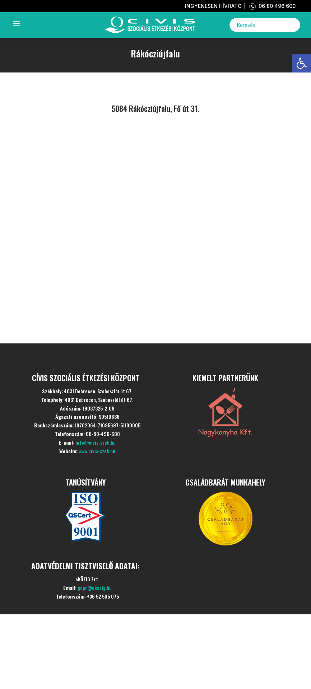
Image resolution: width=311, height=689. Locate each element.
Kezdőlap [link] (57, 600)
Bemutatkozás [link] (77, 622)
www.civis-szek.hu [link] (97, 451)
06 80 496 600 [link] (271, 6)
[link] (301, 63)
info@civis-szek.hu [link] (95, 442)
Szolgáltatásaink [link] (84, 643)
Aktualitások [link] (71, 665)
